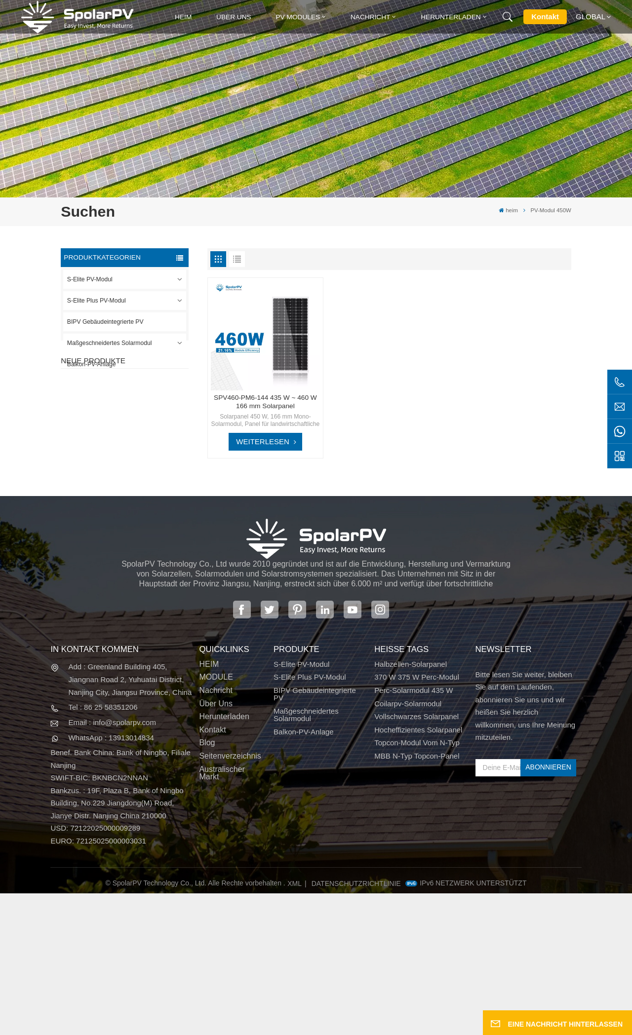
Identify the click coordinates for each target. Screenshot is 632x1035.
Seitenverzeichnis (230, 898)
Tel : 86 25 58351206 (102, 849)
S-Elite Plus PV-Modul (96, 300)
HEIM (209, 806)
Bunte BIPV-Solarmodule (140, 570)
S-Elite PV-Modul (90, 279)
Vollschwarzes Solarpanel (416, 858)
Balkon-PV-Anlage (91, 364)
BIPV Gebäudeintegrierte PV (105, 321)
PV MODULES (298, 17)
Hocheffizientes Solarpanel (418, 872)
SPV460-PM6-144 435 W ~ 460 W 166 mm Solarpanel (265, 402)
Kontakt (545, 16)
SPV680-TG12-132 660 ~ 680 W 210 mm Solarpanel (142, 524)
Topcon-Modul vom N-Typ (417, 884)
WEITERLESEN (262, 441)
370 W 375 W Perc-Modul (416, 819)
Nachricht (371, 17)
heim (183, 17)
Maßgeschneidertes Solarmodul (109, 343)
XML (294, 1026)
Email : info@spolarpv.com (112, 864)
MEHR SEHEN (133, 442)
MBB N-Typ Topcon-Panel (416, 898)
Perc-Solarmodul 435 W (413, 832)
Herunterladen (451, 17)
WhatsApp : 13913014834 (111, 879)
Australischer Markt (221, 914)
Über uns (233, 17)
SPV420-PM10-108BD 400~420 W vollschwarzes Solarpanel (142, 425)
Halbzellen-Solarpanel (410, 806)
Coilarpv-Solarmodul (407, 845)
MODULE (216, 819)
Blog (207, 884)
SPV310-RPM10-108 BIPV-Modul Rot (143, 474)
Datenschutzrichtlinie (356, 1026)
